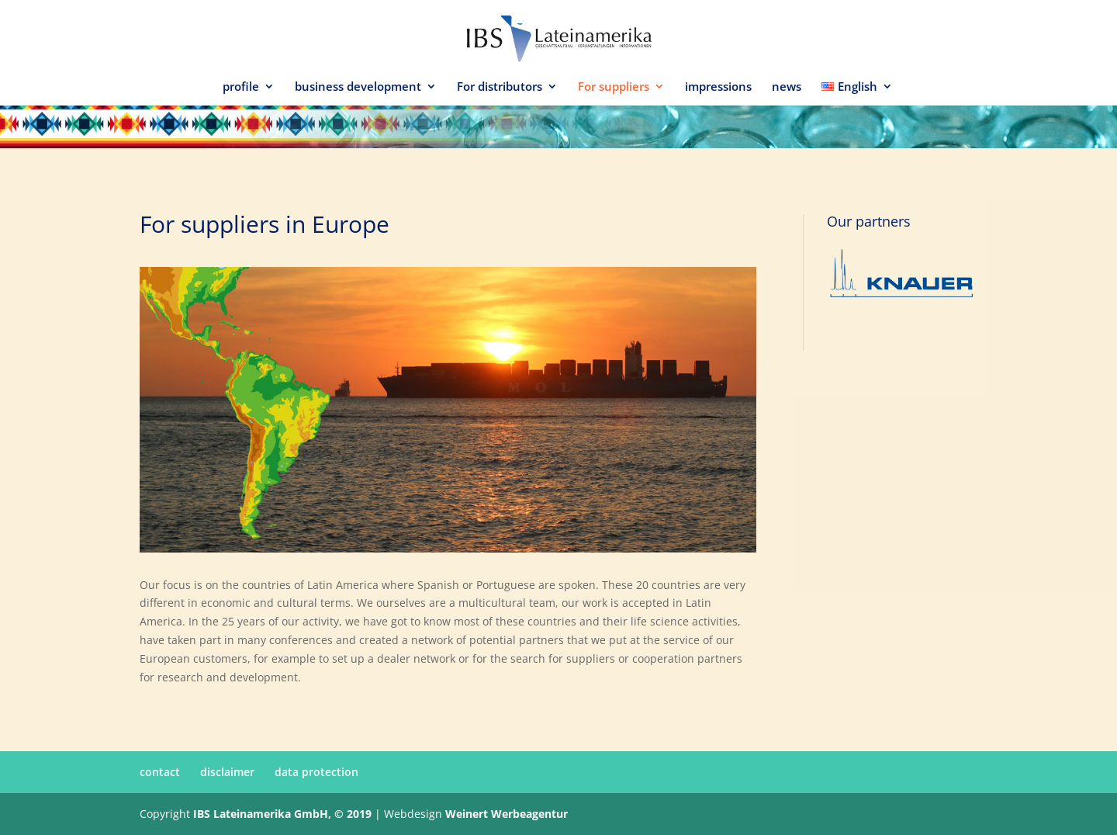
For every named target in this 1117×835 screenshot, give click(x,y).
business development (358, 87)
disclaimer (227, 771)
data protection (316, 771)
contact (160, 771)
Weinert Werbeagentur (506, 813)
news (786, 87)
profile (241, 87)
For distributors (499, 87)
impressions (718, 87)
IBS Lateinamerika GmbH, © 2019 (282, 813)
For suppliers (613, 87)
